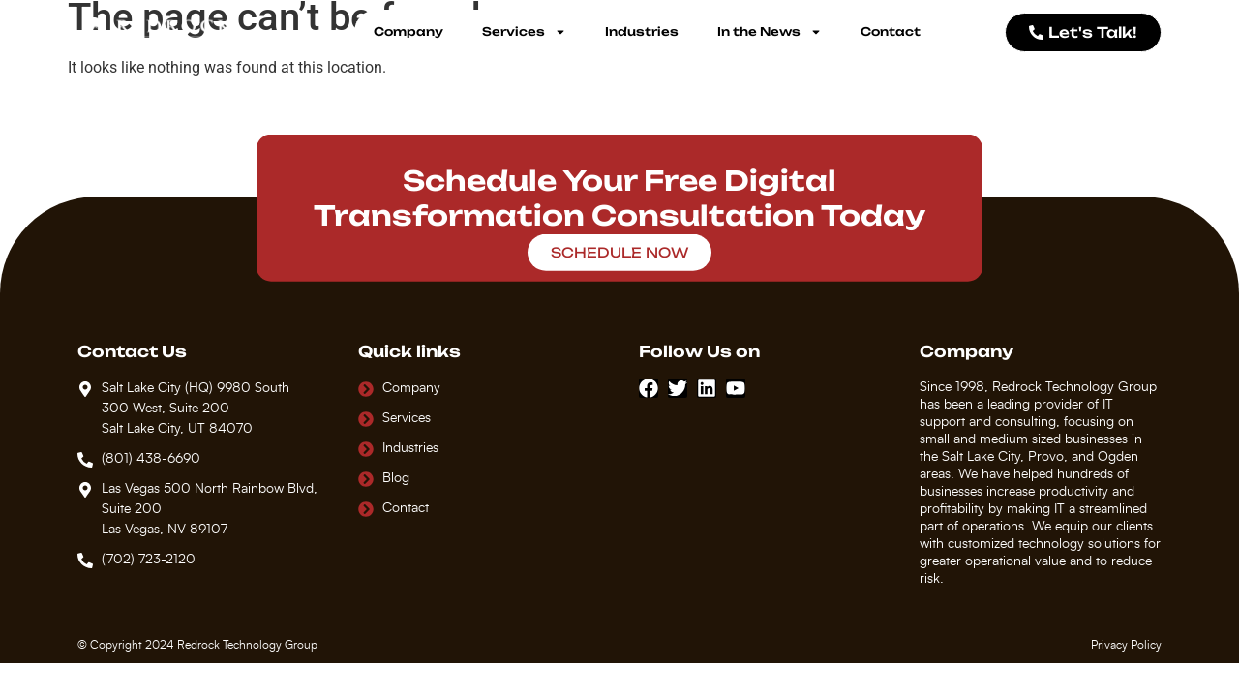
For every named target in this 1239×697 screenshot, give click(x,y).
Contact (891, 31)
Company (408, 31)
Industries (642, 31)
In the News (769, 31)
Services (524, 31)
